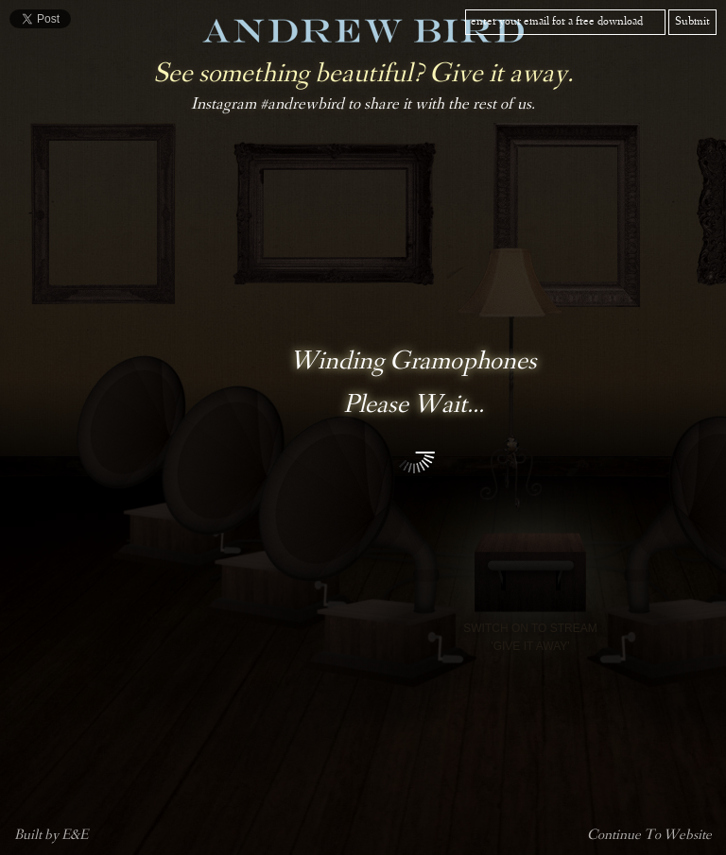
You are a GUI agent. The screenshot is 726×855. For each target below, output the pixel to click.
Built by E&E (51, 836)
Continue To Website (649, 836)
